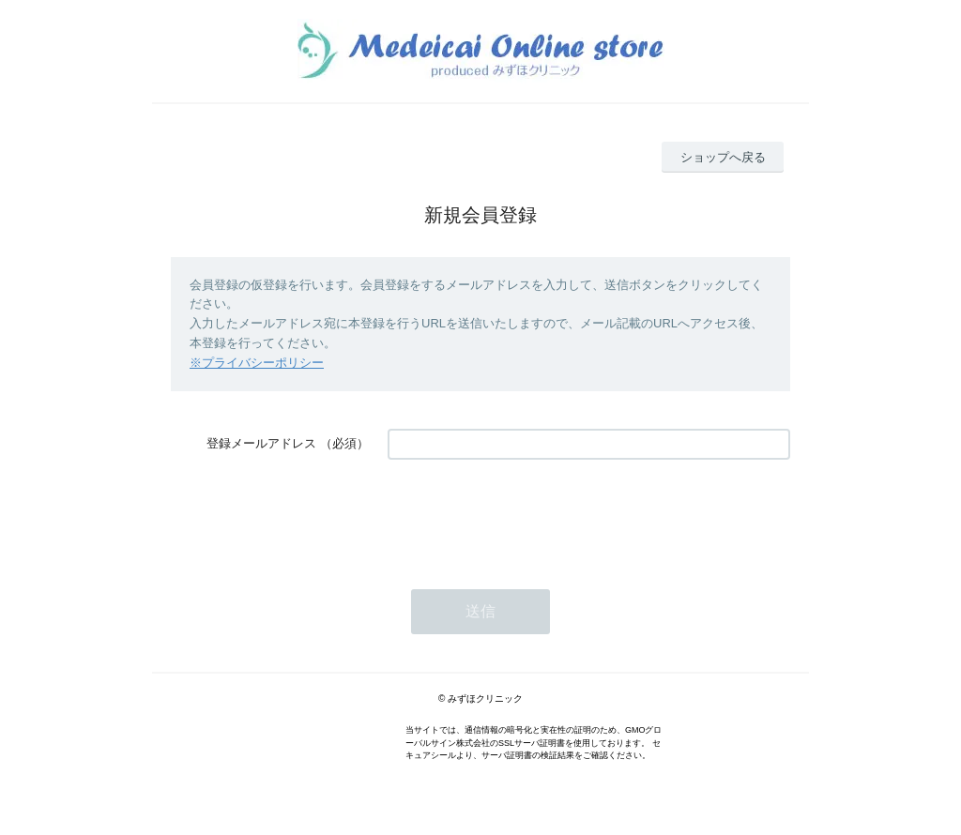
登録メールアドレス (261, 443)
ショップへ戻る (723, 157)
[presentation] (530, 515)
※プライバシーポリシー (257, 363)
